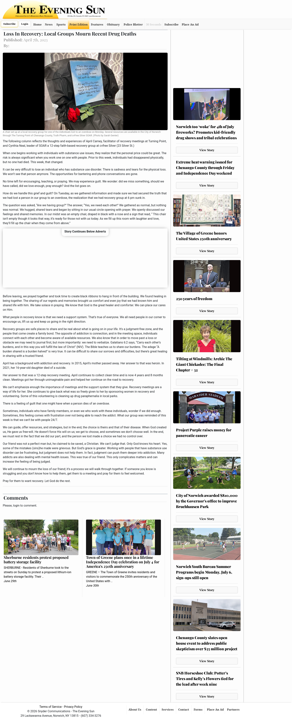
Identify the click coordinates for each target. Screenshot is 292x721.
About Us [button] (135, 709)
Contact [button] (184, 709)
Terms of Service (50, 707)
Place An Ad (190, 24)
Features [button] (97, 24)
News (49, 24)
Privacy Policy (73, 707)
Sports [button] (61, 24)
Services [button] (168, 709)
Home (37, 24)
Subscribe (9, 24)
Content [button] (152, 709)
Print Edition (78, 24)
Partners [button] (233, 709)
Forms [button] (198, 709)
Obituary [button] (113, 24)
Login (24, 24)
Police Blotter (133, 24)
